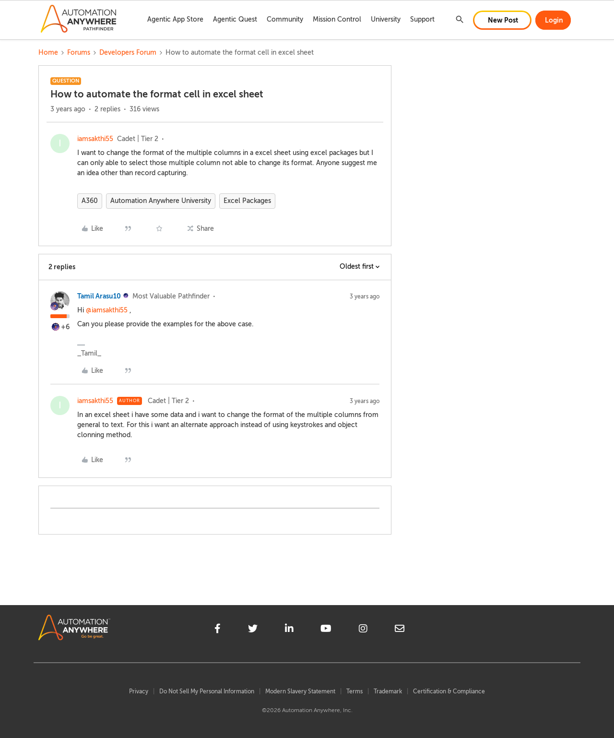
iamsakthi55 (95, 139)
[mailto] (399, 630)
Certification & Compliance (449, 691)
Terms (354, 691)
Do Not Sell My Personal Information (206, 691)
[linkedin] (289, 630)
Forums (78, 52)
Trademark (388, 691)
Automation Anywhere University (160, 200)
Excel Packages (247, 200)
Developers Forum (127, 52)
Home (48, 52)
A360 (90, 200)
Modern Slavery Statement (300, 691)
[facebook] (217, 630)
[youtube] (325, 630)
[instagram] (363, 630)
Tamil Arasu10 (99, 296)
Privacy (138, 691)
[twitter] (253, 630)
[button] (502, 20)
